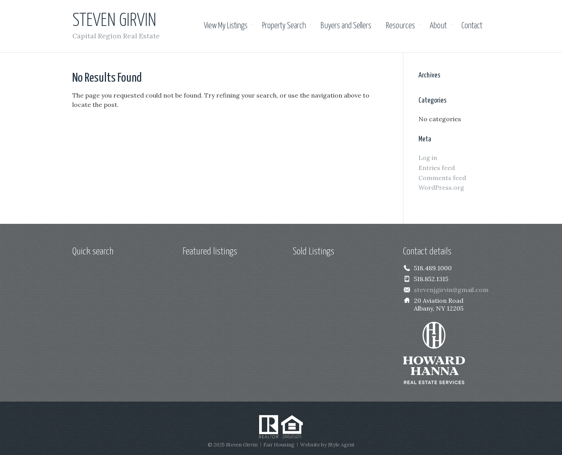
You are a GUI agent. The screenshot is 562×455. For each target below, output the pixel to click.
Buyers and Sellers (346, 26)
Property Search (284, 26)
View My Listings (226, 26)
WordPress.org (441, 187)
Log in (428, 157)
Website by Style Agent (327, 444)
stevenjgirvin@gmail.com (451, 290)
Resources (400, 26)
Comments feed (442, 178)
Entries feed (437, 168)
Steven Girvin (114, 21)
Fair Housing (278, 444)
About (438, 26)
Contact (471, 26)
